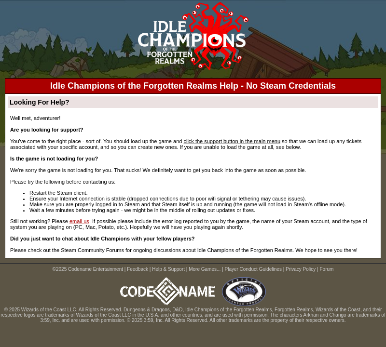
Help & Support (168, 269)
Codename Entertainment (95, 269)
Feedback (137, 269)
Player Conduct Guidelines (253, 269)
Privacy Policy (301, 269)
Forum (326, 269)
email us (79, 221)
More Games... (205, 269)
